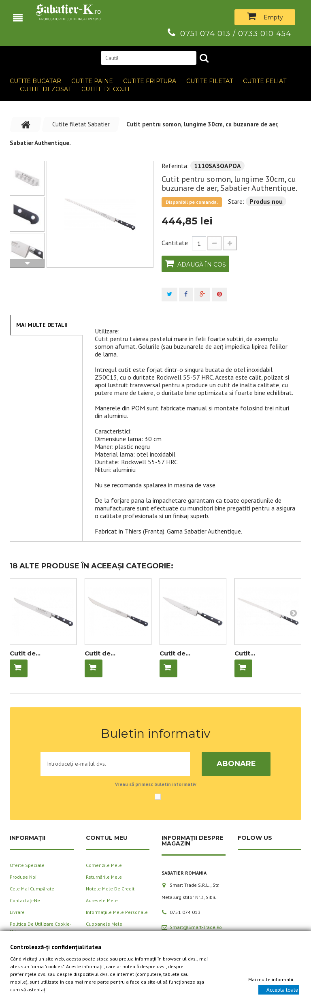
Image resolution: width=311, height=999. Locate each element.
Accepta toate (282, 989)
